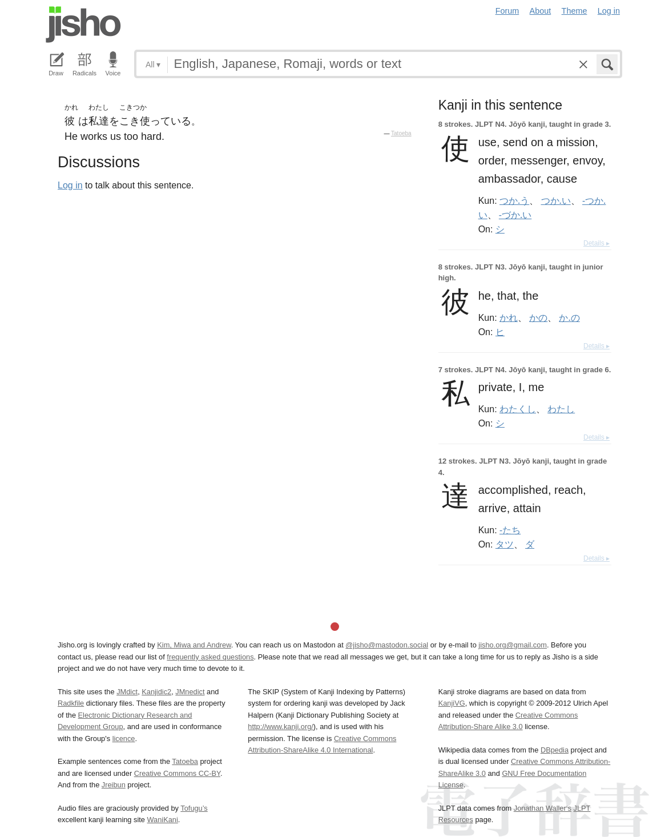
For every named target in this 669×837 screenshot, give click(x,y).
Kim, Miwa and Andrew (194, 645)
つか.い (556, 200)
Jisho (83, 24)
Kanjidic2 (156, 691)
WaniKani (162, 819)
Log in (609, 10)
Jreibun (114, 784)
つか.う (514, 200)
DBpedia (555, 750)
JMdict (127, 691)
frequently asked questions (210, 657)
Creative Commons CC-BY (177, 773)
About (540, 10)
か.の (569, 317)
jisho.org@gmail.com (512, 645)
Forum (507, 10)
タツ (504, 544)
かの (538, 317)
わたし (561, 409)
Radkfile (71, 703)
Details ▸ (596, 243)
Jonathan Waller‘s (542, 808)
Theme (574, 10)
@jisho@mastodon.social (386, 645)
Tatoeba (401, 133)
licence (123, 738)
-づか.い (515, 214)
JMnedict (189, 691)
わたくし (517, 409)
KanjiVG (451, 703)
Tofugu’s (193, 808)
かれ (508, 317)
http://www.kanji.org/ (280, 726)
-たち (510, 530)
